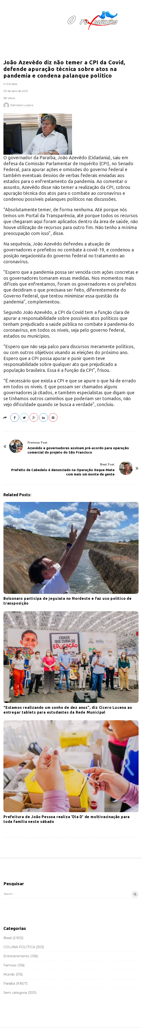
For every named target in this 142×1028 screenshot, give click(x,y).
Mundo (9, 974)
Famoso (9, 965)
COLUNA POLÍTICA (19, 947)
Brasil (7, 938)
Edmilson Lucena (22, 105)
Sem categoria (15, 993)
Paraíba (12, 84)
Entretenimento (16, 956)
